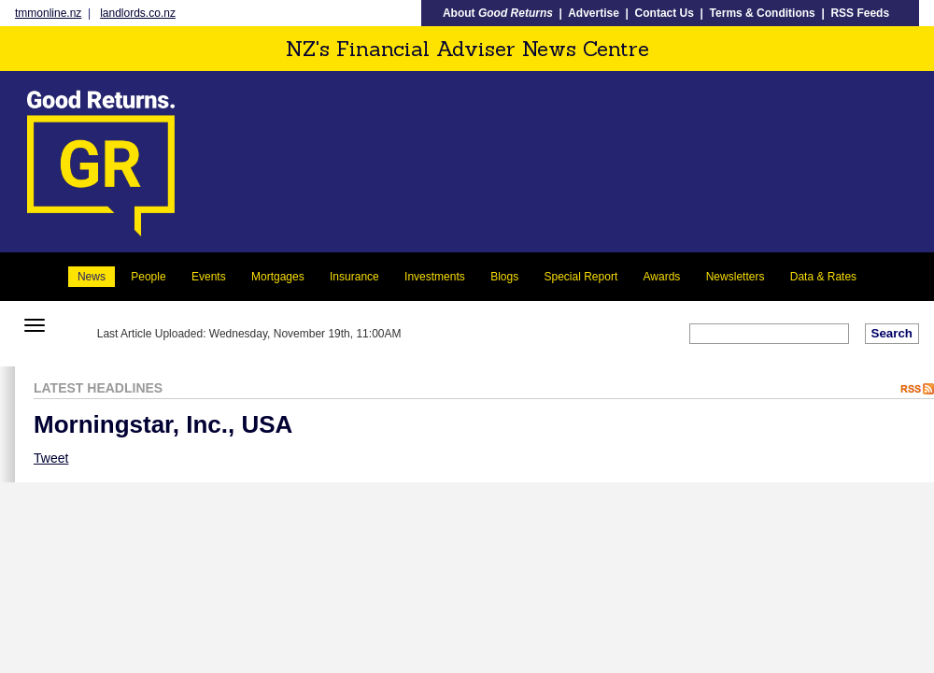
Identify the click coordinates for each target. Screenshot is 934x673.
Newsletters (735, 276)
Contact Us (664, 13)
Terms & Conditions (762, 13)
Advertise (593, 13)
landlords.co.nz (138, 13)
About (498, 13)
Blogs (504, 276)
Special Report (581, 276)
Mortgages (277, 276)
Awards (662, 276)
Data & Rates (823, 276)
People (148, 276)
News (92, 276)
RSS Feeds (859, 13)
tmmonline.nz (48, 13)
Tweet (51, 458)
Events (208, 276)
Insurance (354, 276)
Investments (434, 276)
